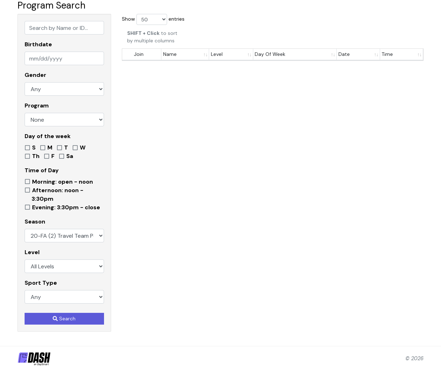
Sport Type (41, 283)
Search (64, 318)
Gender (35, 75)
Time (387, 54)
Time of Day (42, 170)
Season (35, 221)
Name (170, 54)
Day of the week (48, 136)
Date (344, 54)
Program (37, 105)
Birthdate (38, 44)
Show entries (153, 19)
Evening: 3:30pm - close (66, 207)
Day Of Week (270, 54)
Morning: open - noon (62, 181)
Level (32, 252)
